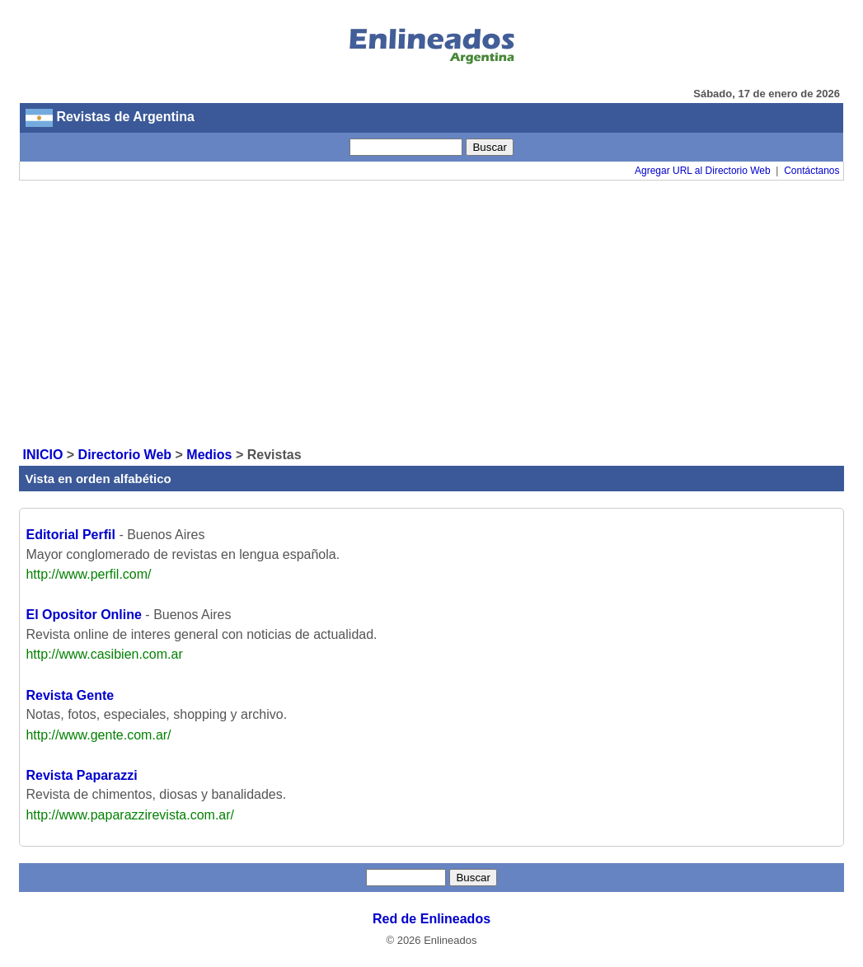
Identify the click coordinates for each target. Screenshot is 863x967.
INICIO (42, 455)
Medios (209, 455)
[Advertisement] (432, 312)
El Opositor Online (83, 615)
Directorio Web (125, 455)
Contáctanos (811, 170)
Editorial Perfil (70, 535)
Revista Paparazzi (81, 775)
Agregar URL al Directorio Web (703, 170)
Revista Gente (70, 695)
